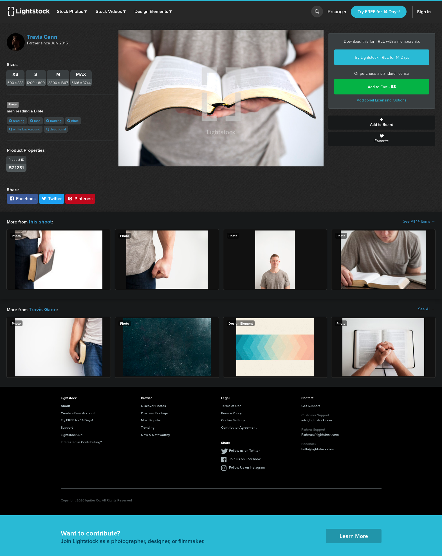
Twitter (51, 198)
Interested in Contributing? (81, 440)
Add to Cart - (382, 87)
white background (24, 129)
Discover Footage (154, 411)
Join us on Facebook (245, 457)
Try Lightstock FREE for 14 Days (381, 57)
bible (73, 120)
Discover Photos (153, 404)
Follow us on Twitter (244, 448)
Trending (147, 425)
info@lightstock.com (316, 418)
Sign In (424, 11)
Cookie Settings (233, 418)
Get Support (310, 404)
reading (16, 120)
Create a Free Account (78, 411)
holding (54, 120)
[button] (73, 11)
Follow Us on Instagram (247, 465)
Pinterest (80, 198)
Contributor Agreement (239, 425)
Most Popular (151, 418)
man (35, 120)
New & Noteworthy (155, 433)
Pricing (336, 12)
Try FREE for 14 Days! (379, 11)
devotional (56, 129)
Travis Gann (42, 37)
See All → (426, 308)
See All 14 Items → (419, 221)
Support (67, 425)
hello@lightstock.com (317, 447)
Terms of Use (231, 404)
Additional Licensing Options (382, 100)
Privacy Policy (231, 411)
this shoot (38, 221)
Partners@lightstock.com (320, 432)
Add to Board (381, 122)
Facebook (22, 198)
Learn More (354, 534)
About (65, 404)
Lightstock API (71, 433)
